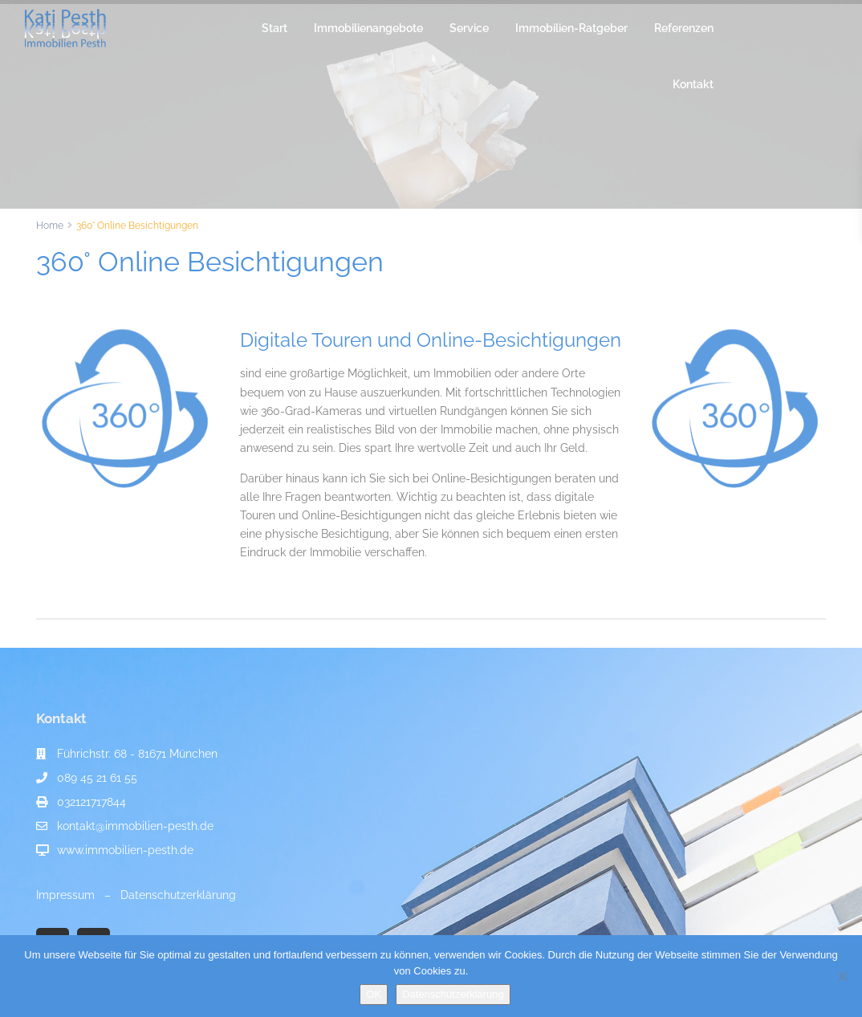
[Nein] (842, 976)
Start (274, 28)
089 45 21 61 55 (97, 777)
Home (49, 225)
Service (469, 28)
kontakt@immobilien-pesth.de (135, 826)
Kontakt (693, 84)
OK (373, 994)
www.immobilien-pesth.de (125, 850)
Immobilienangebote (368, 28)
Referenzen (684, 28)
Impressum (65, 895)
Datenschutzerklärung (178, 895)
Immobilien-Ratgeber (571, 28)
